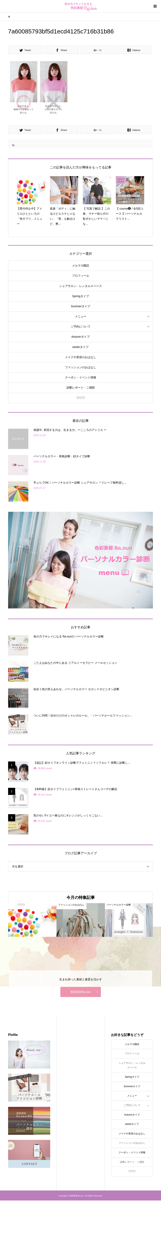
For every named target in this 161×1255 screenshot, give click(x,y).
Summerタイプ (80, 306)
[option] (32, 920)
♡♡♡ (80, 397)
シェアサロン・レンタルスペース (80, 286)
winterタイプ (80, 347)
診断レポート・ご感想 (80, 387)
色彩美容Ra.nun (80, 992)
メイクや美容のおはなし (80, 357)
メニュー (80, 316)
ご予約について (81, 326)
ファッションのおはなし (80, 367)
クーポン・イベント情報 (80, 377)
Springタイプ (80, 296)
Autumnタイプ (80, 336)
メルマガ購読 (80, 265)
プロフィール (80, 275)
